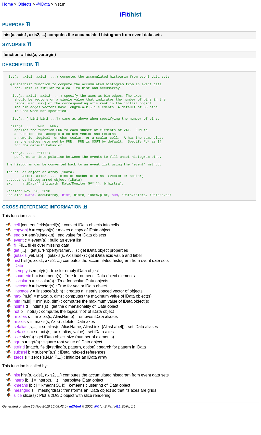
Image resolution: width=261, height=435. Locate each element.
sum (115, 219)
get (16, 275)
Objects (24, 4)
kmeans (21, 410)
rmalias (20, 341)
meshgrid (22, 415)
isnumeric (22, 300)
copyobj (21, 254)
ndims (19, 331)
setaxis (20, 356)
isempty (21, 295)
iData (29, 219)
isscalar (20, 305)
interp (19, 404)
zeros (18, 382)
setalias (20, 351)
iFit (124, 14)
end (17, 259)
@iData (43, 4)
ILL (118, 431)
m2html (75, 431)
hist (66, 219)
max (17, 320)
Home (7, 4)
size (17, 361)
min (17, 326)
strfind (19, 371)
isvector (21, 310)
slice (18, 420)
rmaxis (19, 346)
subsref (20, 376)
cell (17, 249)
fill (15, 270)
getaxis (20, 280)
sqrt (17, 366)
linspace (21, 315)
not (16, 336)
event (18, 264)
